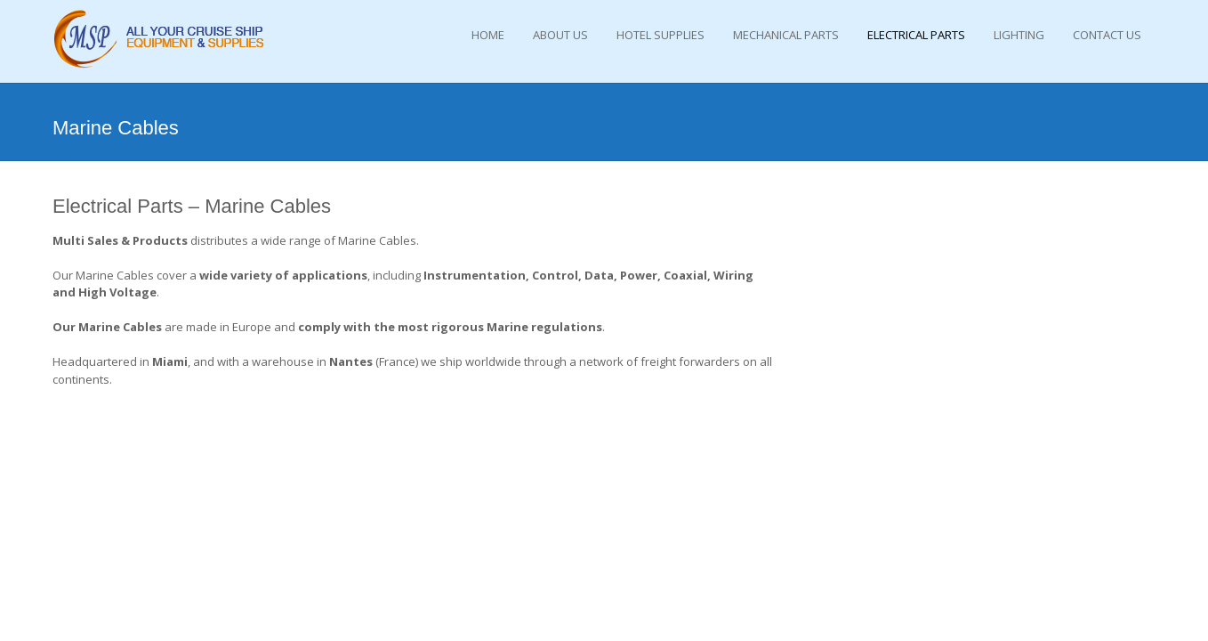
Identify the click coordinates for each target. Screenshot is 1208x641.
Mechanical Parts (786, 35)
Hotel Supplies (660, 35)
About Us (560, 35)
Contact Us (1107, 35)
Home (487, 35)
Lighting (1019, 35)
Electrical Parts (916, 35)
